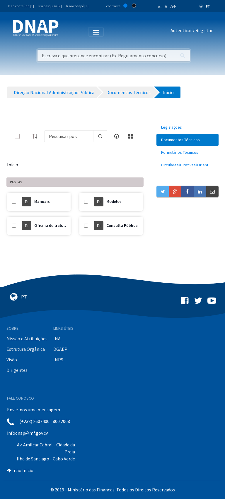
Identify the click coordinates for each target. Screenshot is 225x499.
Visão (11, 359)
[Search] (68, 136)
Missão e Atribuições (26, 338)
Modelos (114, 201)
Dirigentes (17, 370)
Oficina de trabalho (52, 225)
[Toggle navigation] (67, 31)
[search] (100, 136)
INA (57, 338)
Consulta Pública (122, 225)
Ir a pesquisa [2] (50, 6)
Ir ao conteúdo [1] (21, 6)
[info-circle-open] (116, 136)
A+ (173, 6)
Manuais (42, 201)
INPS (58, 359)
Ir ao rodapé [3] (77, 6)
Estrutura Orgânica (25, 349)
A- (160, 6)
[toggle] (26, 136)
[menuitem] (187, 127)
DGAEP (60, 349)
